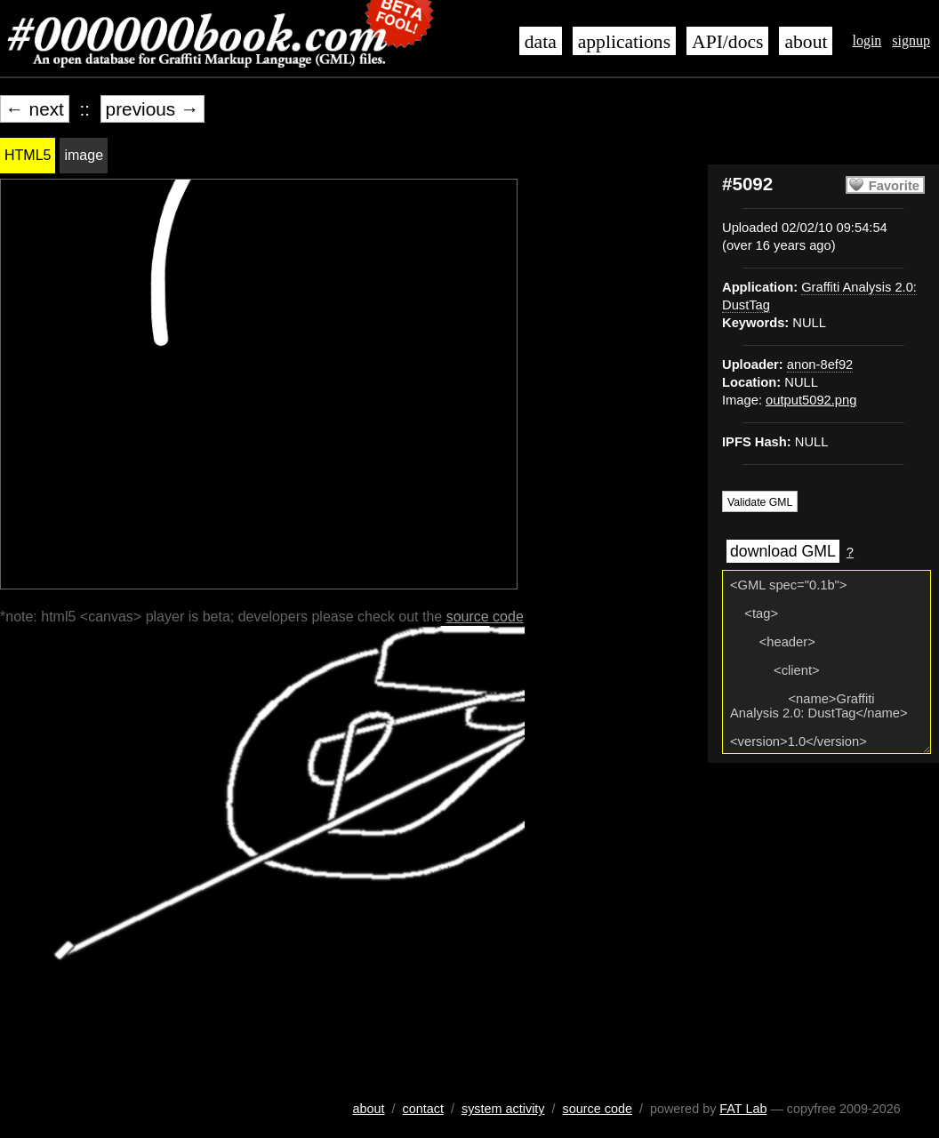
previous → (152, 109)
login (866, 40)
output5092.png (811, 400)
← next (34, 109)
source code (485, 616)
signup (911, 40)
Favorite (894, 186)
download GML (783, 551)
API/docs (727, 41)
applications (624, 41)
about (805, 41)
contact (423, 1109)
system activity (503, 1109)
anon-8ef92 (820, 364)
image (83, 155)
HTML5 (27, 155)
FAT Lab (742, 1109)
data (541, 41)
